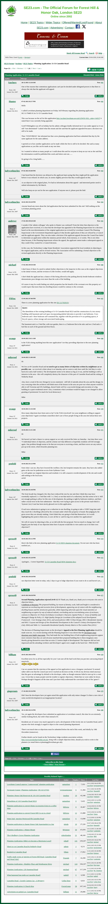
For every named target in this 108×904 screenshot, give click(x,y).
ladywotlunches (12, 171)
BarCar (96, 893)
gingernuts (12, 691)
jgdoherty (97, 796)
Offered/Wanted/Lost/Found (77, 22)
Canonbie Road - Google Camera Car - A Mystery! (25, 881)
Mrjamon (66, 830)
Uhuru (96, 814)
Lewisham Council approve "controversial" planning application (30, 784)
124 (76, 864)
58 (76, 886)
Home (24, 22)
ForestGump (66, 886)
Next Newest (59, 764)
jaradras (66, 795)
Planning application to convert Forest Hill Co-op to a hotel (28, 813)
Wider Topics (53, 22)
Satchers (12, 82)
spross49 (12, 539)
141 (76, 841)
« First (13, 68)
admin (66, 846)
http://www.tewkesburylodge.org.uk (35, 740)
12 (76, 813)
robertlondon (66, 835)
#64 (102, 202)
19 (76, 795)
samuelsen (66, 784)
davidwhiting (98, 847)
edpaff (66, 841)
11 (76, 892)
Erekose (96, 853)
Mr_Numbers (98, 870)
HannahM (97, 791)
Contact (69, 27)
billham (12, 654)
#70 (102, 409)
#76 (102, 576)
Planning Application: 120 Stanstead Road (22, 869)
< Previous (19, 68)
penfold (12, 464)
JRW (95, 836)
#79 (102, 691)
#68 (102, 338)
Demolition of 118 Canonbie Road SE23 (22, 801)
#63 (102, 171)
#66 (102, 265)
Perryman (97, 865)
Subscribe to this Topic (54, 762)
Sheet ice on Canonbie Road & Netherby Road (24, 846)
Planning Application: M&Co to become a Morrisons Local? (29, 841)
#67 (102, 298)
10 (76, 824)
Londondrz (97, 831)
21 (76, 835)
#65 (102, 221)
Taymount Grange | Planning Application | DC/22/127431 (28, 790)
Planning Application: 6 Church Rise (20, 886)
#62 (102, 101)
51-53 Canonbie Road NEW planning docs (60, 562)
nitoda (66, 824)
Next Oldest (48, 764)
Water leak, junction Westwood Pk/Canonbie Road (25, 819)
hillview (66, 807)
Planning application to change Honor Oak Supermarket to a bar (30, 824)
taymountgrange (99, 785)
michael (12, 265)
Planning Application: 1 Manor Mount (21, 830)
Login (20, 57)
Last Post (90, 785)
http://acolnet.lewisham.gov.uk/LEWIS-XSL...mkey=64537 (78, 118)
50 (76, 830)
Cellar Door (66, 881)
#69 (102, 357)
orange (12, 338)
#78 (102, 654)
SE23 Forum (9, 63)
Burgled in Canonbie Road (17, 852)
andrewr (12, 221)
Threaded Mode (88, 75)
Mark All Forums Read (76, 53)
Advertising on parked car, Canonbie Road (22, 892)
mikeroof (12, 357)
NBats (66, 852)
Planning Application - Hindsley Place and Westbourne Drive (29, 864)
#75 (102, 557)
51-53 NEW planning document (67, 543)
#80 (102, 710)
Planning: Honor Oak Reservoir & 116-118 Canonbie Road (28, 795)
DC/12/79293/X (63, 303)
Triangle (66, 858)
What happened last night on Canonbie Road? (23, 875)
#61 (102, 82)
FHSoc (12, 298)
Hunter (12, 101)
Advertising (56, 27)
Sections (18, 63)
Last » (39, 68)
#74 (102, 539)
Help (98, 53)
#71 (102, 430)
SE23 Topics (37, 22)
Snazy (95, 887)
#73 (102, 490)
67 (76, 869)
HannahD (97, 825)
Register (27, 57)
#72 (102, 463)
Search (90, 53)
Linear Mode (99, 75)
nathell (66, 875)
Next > (35, 68)
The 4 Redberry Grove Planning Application (23, 835)
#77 (102, 595)
